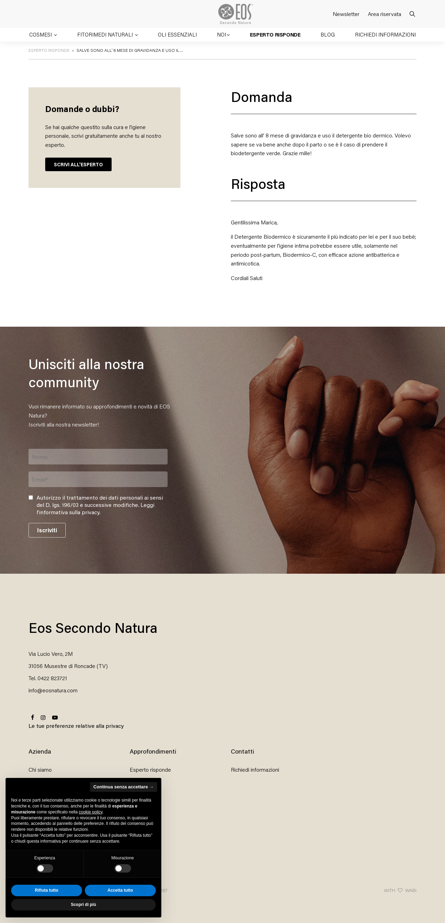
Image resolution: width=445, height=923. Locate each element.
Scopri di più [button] (83, 904)
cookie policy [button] (91, 812)
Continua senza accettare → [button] (124, 786)
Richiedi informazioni (385, 34)
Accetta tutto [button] (120, 890)
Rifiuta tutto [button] (46, 890)
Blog (328, 34)
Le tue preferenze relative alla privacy (76, 725)
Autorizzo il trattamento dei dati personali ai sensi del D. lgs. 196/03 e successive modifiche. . (100, 505)
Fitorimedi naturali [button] (105, 34)
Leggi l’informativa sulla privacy (95, 508)
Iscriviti (47, 530)
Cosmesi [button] (41, 34)
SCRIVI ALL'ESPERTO (78, 164)
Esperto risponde (275, 34)
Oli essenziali (177, 34)
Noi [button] (221, 34)
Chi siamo (40, 769)
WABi (410, 890)
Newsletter (346, 13)
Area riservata (384, 13)
